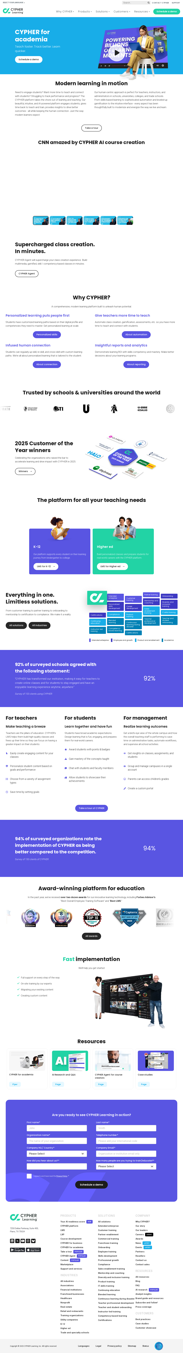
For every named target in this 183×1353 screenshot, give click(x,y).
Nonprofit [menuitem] (65, 1302)
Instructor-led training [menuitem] (109, 1311)
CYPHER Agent (27, 273)
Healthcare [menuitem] (66, 1298)
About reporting (136, 364)
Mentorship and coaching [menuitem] (111, 1273)
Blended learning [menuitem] (107, 1294)
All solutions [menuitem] (104, 1221)
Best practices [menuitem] (143, 1319)
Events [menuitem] (144, 1247)
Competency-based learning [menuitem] (112, 1316)
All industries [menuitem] (67, 1281)
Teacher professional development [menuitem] (116, 1303)
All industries (39, 625)
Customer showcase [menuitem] (146, 1328)
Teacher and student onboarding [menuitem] (115, 1307)
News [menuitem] (143, 1243)
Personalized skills (46, 334)
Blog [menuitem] (138, 1281)
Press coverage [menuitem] (144, 1307)
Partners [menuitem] (140, 1251)
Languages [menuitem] (83, 1346)
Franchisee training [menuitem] (108, 1243)
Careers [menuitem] (144, 1234)
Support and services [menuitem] (71, 1268)
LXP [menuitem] (62, 1234)
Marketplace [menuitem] (66, 1264)
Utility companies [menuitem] (69, 1319)
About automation (136, 334)
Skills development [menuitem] (107, 1256)
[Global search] (136, 3)
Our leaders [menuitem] (142, 1230)
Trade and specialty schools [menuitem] (74, 1332)
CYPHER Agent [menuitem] (73, 1256)
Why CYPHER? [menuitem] (143, 1221)
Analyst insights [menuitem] (144, 1294)
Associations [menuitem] (67, 1285)
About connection (46, 364)
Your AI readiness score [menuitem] (76, 1222)
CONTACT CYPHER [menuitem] (160, 3)
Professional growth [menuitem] (108, 1260)
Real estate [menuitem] (66, 1307)
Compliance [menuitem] (104, 1264)
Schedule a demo (167, 11)
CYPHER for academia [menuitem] (71, 1247)
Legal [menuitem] (98, 1346)
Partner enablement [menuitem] (108, 1234)
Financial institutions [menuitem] (71, 1289)
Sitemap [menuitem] (132, 1346)
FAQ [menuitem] (138, 1285)
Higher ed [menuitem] (65, 1328)
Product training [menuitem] (106, 1281)
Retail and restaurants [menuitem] (71, 1311)
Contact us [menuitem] (141, 1260)
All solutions (16, 625)
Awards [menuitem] (139, 1239)
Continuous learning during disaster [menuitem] (116, 1298)
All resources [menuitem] (142, 1277)
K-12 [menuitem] (62, 1324)
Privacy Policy (61, 1176)
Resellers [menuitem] (140, 1256)
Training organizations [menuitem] (71, 1315)
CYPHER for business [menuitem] (71, 1243)
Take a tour (91, 128)
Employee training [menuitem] (107, 1251)
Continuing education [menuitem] (109, 1290)
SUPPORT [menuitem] (176, 3)
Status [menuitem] (145, 1346)
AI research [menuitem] (147, 1290)
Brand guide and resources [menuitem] (149, 1298)
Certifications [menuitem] (105, 1320)
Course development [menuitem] (70, 1239)
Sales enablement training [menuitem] (111, 1268)
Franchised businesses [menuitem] (72, 1294)
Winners (23, 471)
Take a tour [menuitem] (72, 1252)
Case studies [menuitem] (142, 1323)
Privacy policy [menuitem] (115, 1346)
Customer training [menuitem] (107, 1230)
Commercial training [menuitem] (108, 1239)
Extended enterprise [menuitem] (108, 1226)
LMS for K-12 (44, 566)
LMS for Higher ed (110, 566)
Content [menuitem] (70, 1260)
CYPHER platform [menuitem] (69, 1226)
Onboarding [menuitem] (104, 1247)
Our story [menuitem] (140, 1226)
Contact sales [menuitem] (143, 1264)
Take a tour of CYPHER (91, 808)
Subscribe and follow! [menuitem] (147, 1302)
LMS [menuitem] (62, 1230)
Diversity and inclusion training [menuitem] (113, 1277)
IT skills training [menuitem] (106, 1286)
